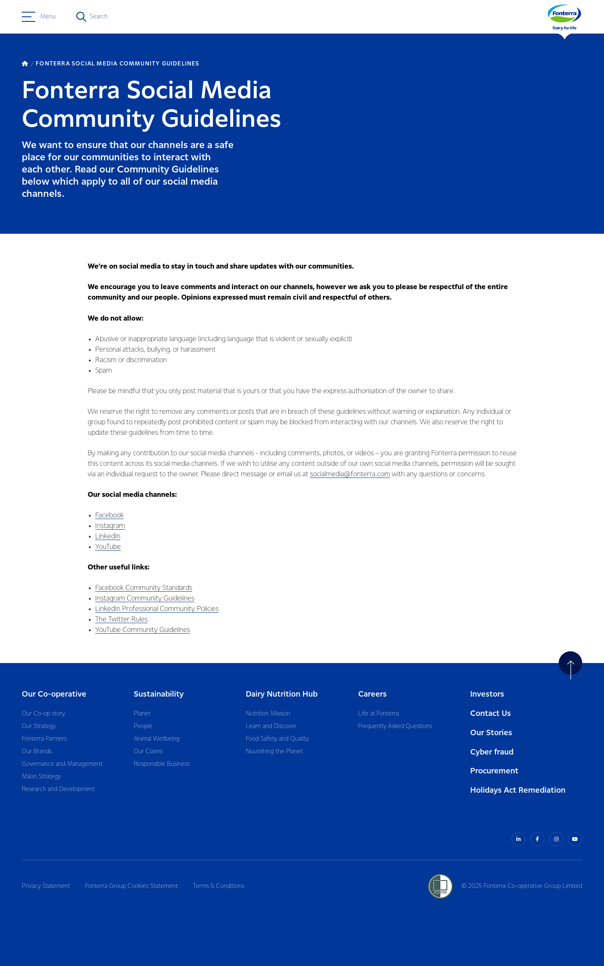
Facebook (109, 515)
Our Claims (148, 752)
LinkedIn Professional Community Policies (157, 609)
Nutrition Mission (268, 714)
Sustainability (159, 694)
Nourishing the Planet (274, 752)
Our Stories (491, 733)
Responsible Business (162, 764)
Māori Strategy (41, 777)
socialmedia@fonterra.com (350, 474)
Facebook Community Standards (143, 588)
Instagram (110, 526)
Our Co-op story (43, 714)
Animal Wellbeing (157, 739)
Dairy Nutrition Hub (282, 694)
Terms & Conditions (218, 886)
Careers (372, 694)
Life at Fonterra (378, 714)
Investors (487, 694)
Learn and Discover (271, 726)
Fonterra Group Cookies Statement (131, 886)
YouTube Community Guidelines (142, 630)
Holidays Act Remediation (517, 790)
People (143, 726)
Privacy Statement (46, 886)
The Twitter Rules (121, 619)
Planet (142, 714)
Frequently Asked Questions (395, 726)
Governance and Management (62, 764)
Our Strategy (39, 726)
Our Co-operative (54, 694)
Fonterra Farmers (44, 739)
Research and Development (58, 789)
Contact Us (490, 714)
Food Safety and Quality (277, 739)
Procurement (494, 771)
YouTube (108, 547)
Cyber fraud (491, 752)
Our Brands (37, 752)
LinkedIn (107, 536)
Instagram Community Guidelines (144, 598)
